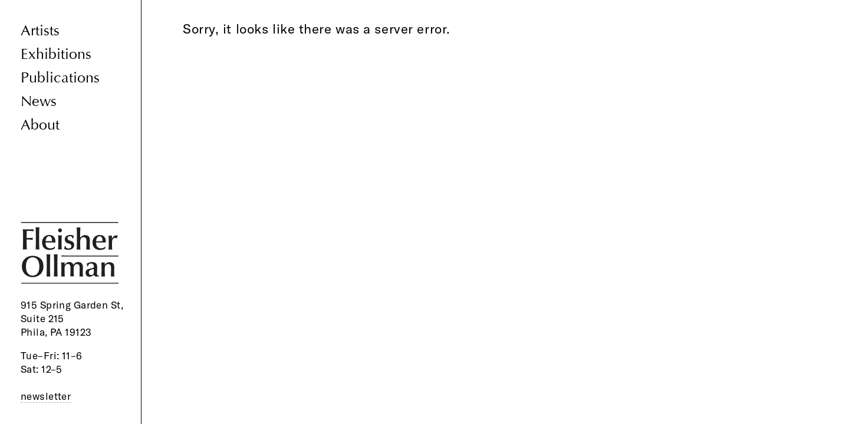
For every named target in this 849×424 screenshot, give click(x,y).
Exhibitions (56, 54)
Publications (60, 78)
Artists (40, 31)
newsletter (46, 396)
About (40, 125)
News (39, 101)
